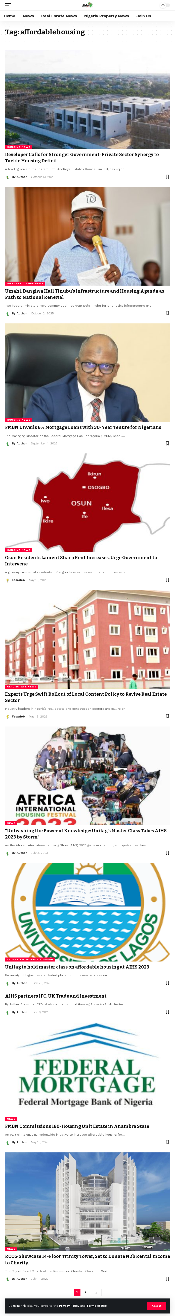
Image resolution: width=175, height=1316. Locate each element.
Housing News (18, 147)
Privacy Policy (69, 1305)
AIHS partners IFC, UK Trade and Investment (56, 996)
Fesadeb (18, 580)
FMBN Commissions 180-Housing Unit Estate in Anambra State (77, 1126)
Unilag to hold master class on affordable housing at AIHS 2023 (77, 967)
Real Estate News (21, 686)
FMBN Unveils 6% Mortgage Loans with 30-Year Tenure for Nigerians (83, 427)
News (11, 823)
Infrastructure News (25, 283)
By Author (19, 177)
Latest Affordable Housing (30, 959)
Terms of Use (96, 1305)
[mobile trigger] (9, 5)
